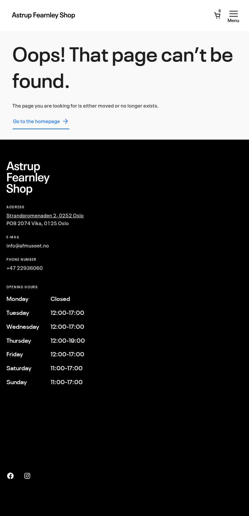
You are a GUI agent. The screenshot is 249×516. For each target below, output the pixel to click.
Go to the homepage (41, 121)
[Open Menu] (233, 15)
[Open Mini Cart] (217, 15)
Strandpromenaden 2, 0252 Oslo (45, 215)
